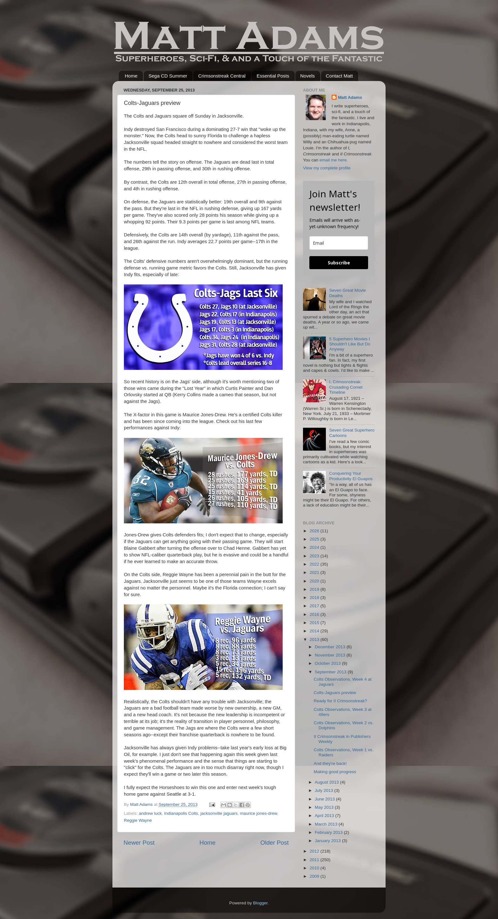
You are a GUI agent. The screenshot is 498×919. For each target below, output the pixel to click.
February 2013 (329, 832)
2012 (315, 851)
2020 (315, 581)
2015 (315, 622)
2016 (315, 614)
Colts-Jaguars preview (335, 692)
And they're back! (330, 763)
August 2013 (327, 782)
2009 (315, 876)
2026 (315, 530)
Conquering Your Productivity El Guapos (351, 476)
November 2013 (331, 655)
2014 (315, 631)
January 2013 (328, 840)
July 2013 (324, 790)
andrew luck (150, 813)
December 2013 (331, 646)
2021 (315, 572)
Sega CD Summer (168, 75)
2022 (315, 564)
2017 (315, 605)
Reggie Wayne (138, 820)
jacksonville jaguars (219, 813)
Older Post (274, 842)
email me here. (334, 160)
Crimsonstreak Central (222, 75)
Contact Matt (339, 75)
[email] (338, 243)
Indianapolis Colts (181, 813)
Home (131, 75)
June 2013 (325, 799)
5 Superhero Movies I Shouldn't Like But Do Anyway (349, 344)
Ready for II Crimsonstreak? (340, 700)
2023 (315, 556)
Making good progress (335, 771)
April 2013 (325, 815)
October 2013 (328, 663)
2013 (315, 639)
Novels (307, 75)
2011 (315, 859)
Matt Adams (350, 97)
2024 (315, 547)
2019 (315, 589)
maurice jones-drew (258, 813)
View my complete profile (327, 168)
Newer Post (139, 842)
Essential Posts (273, 75)
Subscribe (339, 263)
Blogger (260, 903)
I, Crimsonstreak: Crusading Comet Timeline (345, 386)
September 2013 (331, 672)
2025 (315, 539)
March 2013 (327, 824)
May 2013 (325, 807)
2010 (315, 868)
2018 (315, 597)
